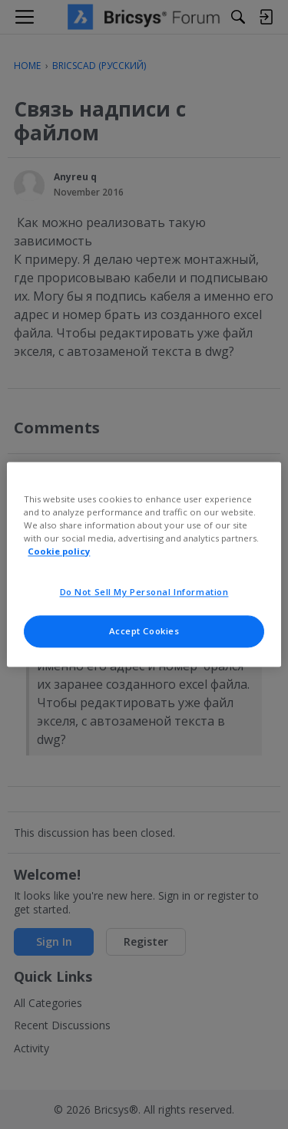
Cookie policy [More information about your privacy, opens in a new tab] (59, 552)
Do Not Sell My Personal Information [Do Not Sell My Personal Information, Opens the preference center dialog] (144, 592)
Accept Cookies (144, 631)
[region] (143, 564)
